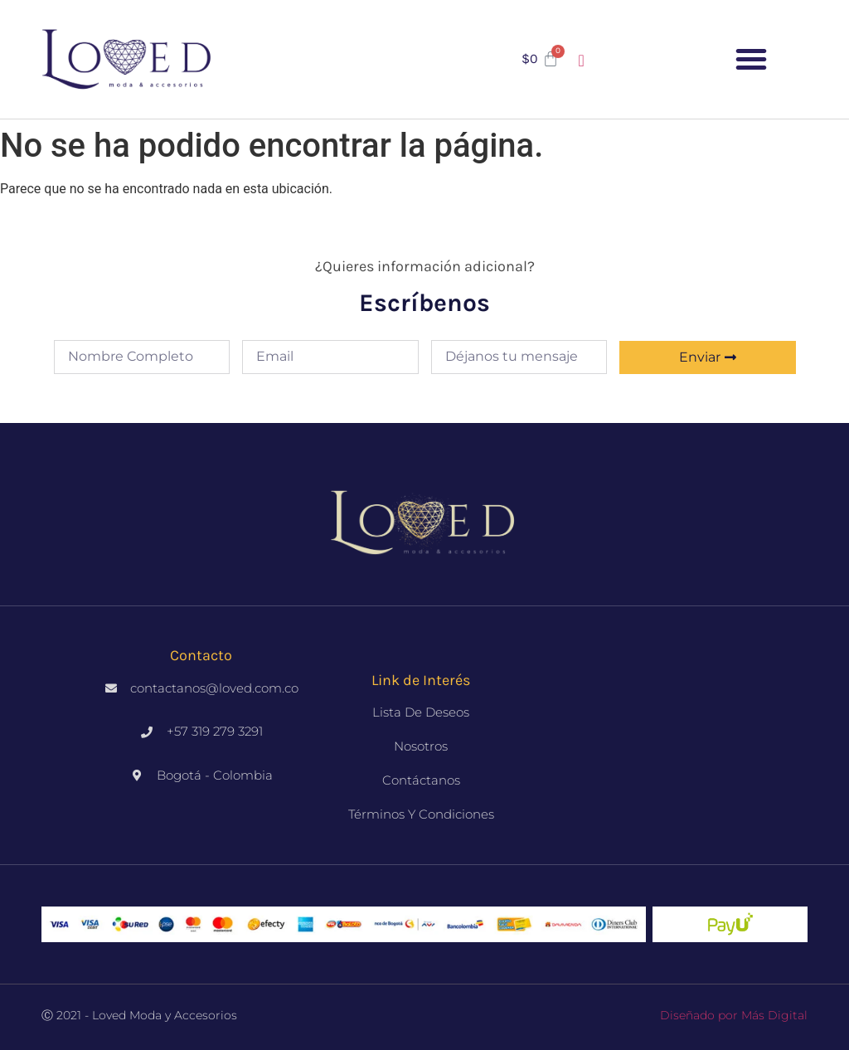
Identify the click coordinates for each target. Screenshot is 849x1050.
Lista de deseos (420, 712)
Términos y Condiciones (421, 814)
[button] (751, 59)
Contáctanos (421, 780)
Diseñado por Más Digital (734, 1015)
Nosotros (421, 746)
